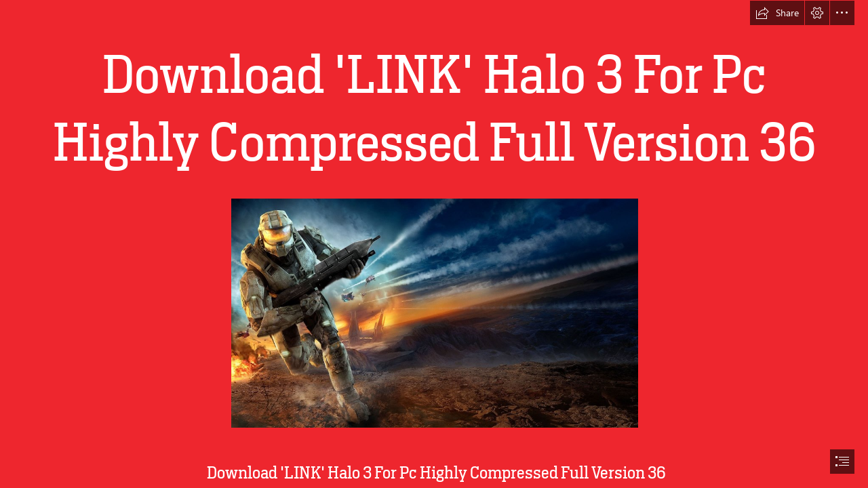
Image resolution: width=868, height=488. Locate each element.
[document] (434, 244)
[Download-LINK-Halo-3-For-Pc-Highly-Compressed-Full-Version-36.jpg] (434, 312)
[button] (777, 13)
